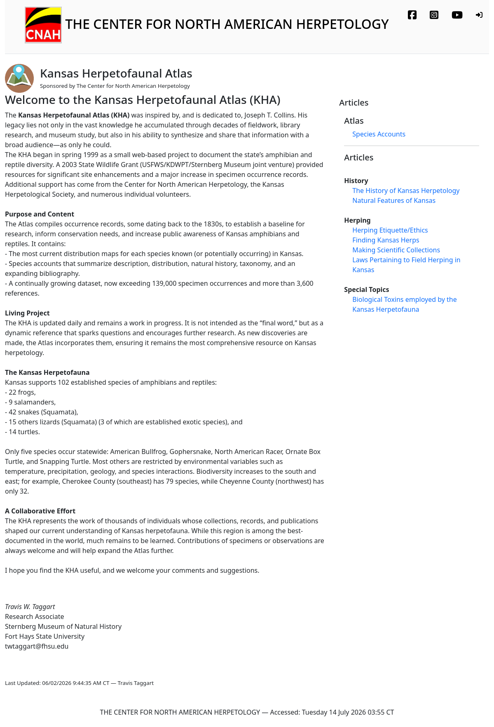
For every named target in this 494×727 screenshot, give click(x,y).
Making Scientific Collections (396, 249)
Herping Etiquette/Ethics (390, 230)
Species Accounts (378, 134)
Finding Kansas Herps (385, 240)
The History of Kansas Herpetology (405, 190)
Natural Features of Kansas (393, 200)
